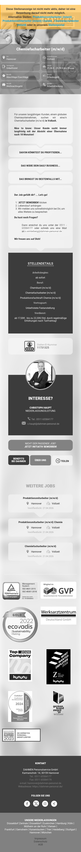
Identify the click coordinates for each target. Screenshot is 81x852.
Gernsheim (22, 829)
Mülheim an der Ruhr (35, 826)
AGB (40, 844)
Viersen (52, 826)
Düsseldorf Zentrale (17, 823)
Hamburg (61, 823)
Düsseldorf (35, 823)
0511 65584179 (43, 779)
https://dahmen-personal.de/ (47, 786)
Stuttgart (70, 829)
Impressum (40, 838)
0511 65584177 (44, 419)
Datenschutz (40, 841)
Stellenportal (56, 24)
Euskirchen (49, 823)
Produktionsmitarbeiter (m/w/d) (52, 17)
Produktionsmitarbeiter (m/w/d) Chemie (27, 20)
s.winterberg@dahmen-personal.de (43, 231)
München (47, 832)
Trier (48, 829)
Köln (70, 823)
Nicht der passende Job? (40, 445)
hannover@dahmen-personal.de (44, 783)
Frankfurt (9, 829)
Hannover (35, 832)
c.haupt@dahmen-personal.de (43, 423)
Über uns (40, 460)
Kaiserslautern (37, 829)
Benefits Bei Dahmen (19, 460)
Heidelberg (58, 829)
